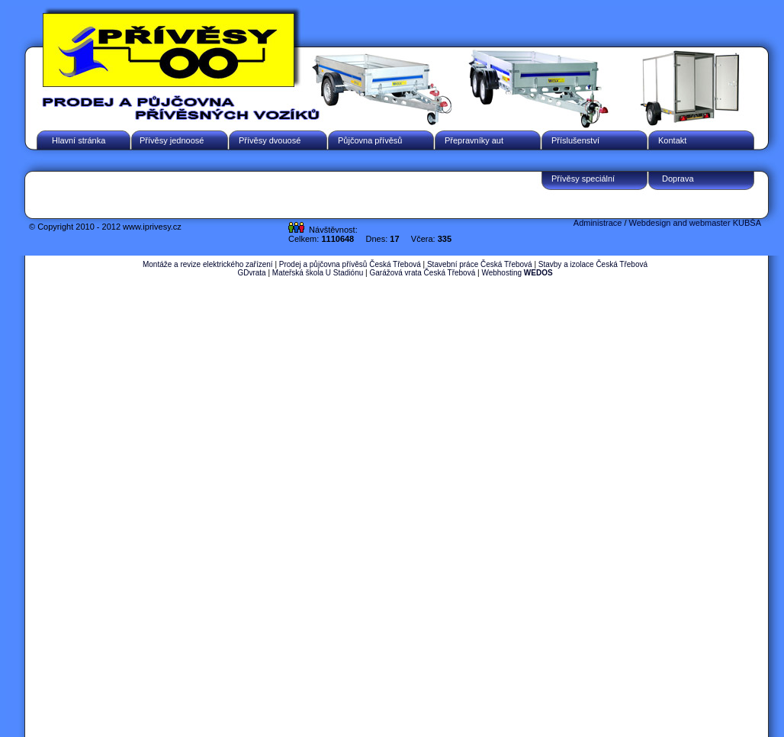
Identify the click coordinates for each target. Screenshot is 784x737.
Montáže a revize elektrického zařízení (208, 264)
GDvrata (251, 273)
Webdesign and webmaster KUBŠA (695, 222)
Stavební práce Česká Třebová (479, 264)
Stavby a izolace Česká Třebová (592, 264)
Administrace (598, 222)
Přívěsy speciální (583, 178)
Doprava (678, 178)
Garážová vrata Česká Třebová (422, 273)
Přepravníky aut (474, 140)
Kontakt (672, 140)
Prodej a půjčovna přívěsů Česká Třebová (350, 264)
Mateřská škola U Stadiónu (318, 273)
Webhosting (516, 273)
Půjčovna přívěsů (370, 140)
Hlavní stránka (78, 140)
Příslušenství (575, 140)
